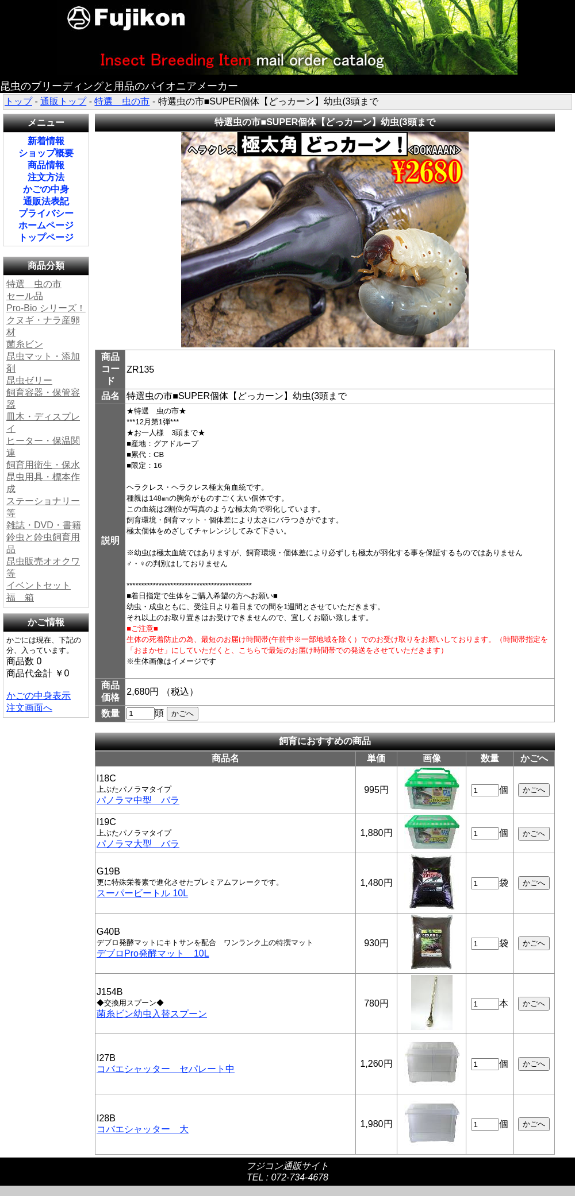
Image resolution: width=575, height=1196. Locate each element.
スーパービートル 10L (142, 893)
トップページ (46, 237)
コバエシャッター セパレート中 (166, 1069)
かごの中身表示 (38, 695)
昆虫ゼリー (29, 380)
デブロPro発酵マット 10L (153, 953)
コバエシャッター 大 (143, 1129)
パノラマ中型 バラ (138, 800)
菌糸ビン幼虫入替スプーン (152, 1014)
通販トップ (63, 101)
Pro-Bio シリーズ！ (46, 308)
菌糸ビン (24, 344)
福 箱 (20, 597)
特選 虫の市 (122, 101)
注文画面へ (29, 708)
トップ (18, 101)
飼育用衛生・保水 (43, 465)
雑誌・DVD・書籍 (43, 525)
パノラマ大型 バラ (138, 844)
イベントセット (38, 585)
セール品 (24, 296)
